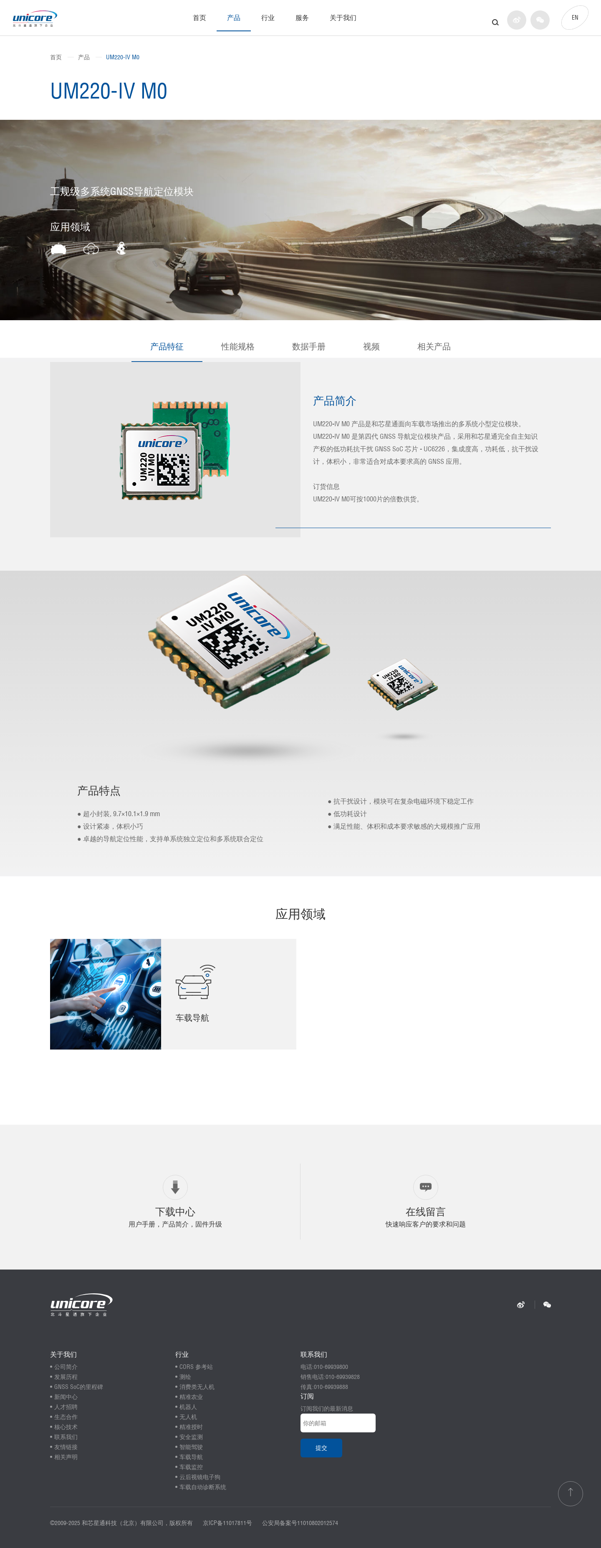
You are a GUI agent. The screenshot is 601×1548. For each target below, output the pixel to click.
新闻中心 (66, 1397)
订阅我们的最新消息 (326, 1408)
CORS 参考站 (196, 1367)
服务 (302, 17)
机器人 (188, 1407)
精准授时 (191, 1427)
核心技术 (66, 1427)
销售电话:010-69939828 (330, 1377)
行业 (268, 17)
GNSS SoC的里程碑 (78, 1387)
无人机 (188, 1417)
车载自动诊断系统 (202, 1487)
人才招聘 (66, 1407)
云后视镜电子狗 (199, 1477)
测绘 (185, 1377)
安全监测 (191, 1437)
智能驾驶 (191, 1447)
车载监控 (191, 1467)
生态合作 (66, 1417)
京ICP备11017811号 (227, 1523)
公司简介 (66, 1367)
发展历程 (66, 1377)
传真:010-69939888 (324, 1387)
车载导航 (191, 1457)
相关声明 (66, 1457)
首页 (199, 17)
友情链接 (66, 1447)
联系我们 (66, 1437)
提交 (321, 1448)
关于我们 (343, 17)
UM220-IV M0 (122, 57)
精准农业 (191, 1397)
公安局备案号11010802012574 (300, 1523)
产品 (233, 17)
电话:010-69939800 (324, 1367)
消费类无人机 (197, 1387)
